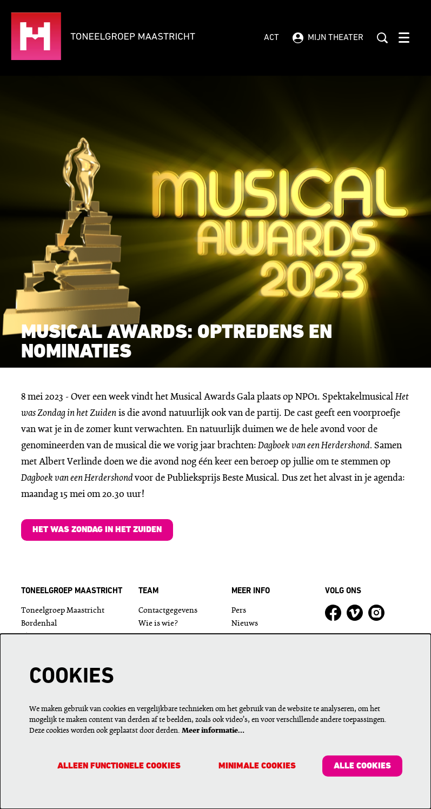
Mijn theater (328, 37)
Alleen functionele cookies (119, 766)
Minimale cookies (257, 766)
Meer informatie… (213, 731)
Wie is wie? (158, 624)
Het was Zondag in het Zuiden (97, 530)
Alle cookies (362, 766)
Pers (238, 611)
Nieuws (244, 624)
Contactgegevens (167, 611)
